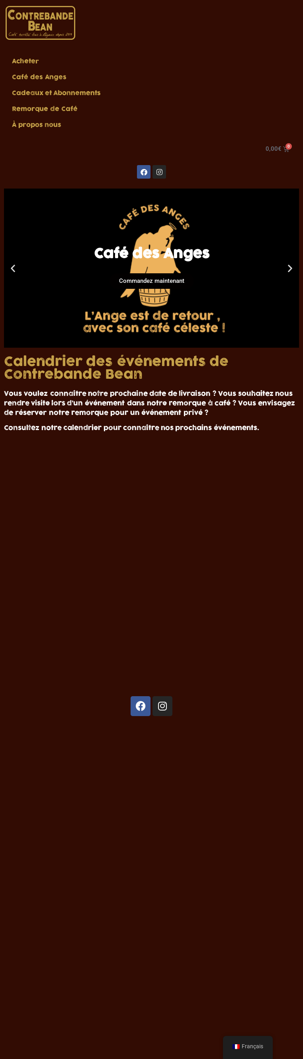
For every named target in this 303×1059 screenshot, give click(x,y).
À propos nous (36, 125)
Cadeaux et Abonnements (56, 93)
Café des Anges (39, 77)
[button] (13, 268)
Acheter (25, 61)
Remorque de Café (45, 109)
